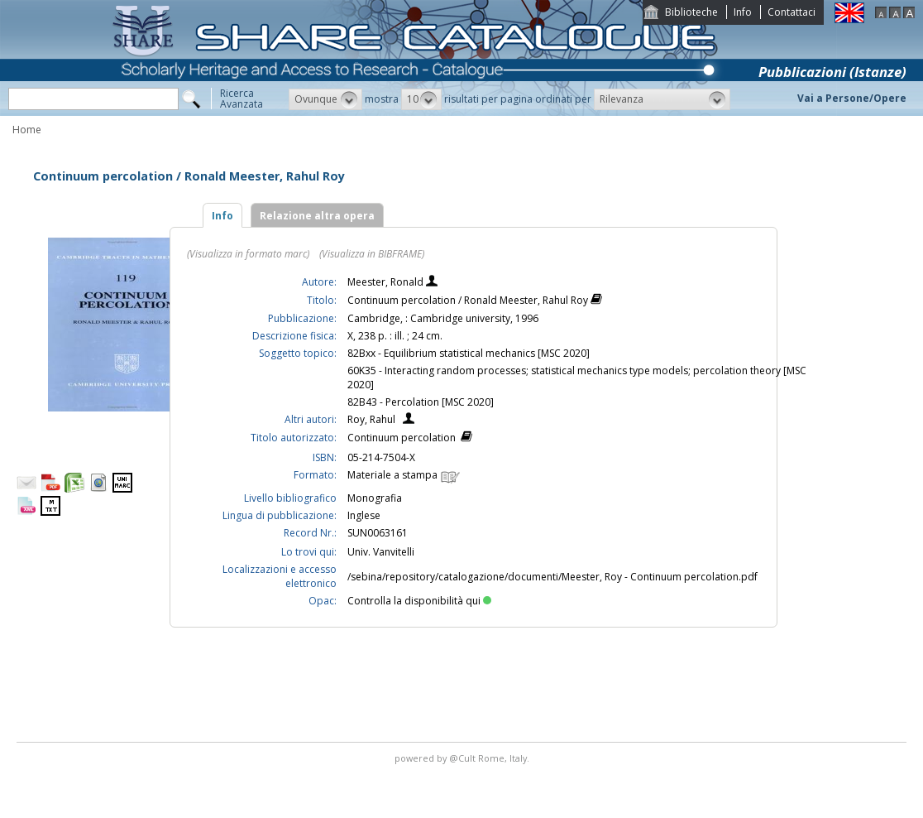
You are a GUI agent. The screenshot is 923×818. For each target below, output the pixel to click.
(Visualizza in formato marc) (248, 254)
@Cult (463, 758)
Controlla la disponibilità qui (419, 601)
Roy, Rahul (371, 419)
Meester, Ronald (386, 282)
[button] (325, 99)
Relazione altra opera (317, 216)
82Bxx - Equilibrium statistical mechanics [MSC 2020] (468, 353)
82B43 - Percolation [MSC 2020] (420, 402)
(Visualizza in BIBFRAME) (371, 254)
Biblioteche (691, 12)
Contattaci (791, 12)
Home (26, 130)
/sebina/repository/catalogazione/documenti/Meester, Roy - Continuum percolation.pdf (552, 577)
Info (743, 12)
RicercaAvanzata (241, 98)
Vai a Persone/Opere (851, 98)
